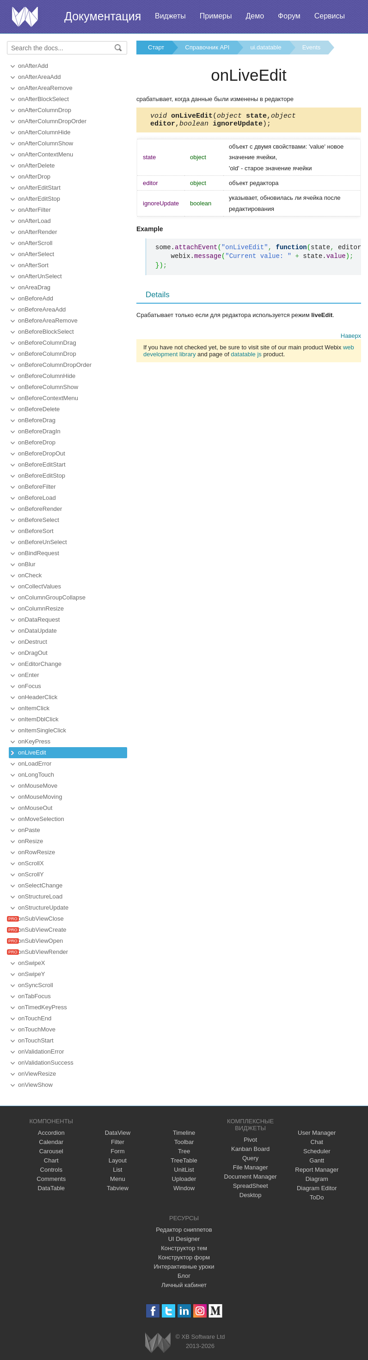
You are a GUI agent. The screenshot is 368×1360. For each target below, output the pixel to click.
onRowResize (36, 852)
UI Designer (184, 1238)
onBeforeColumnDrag (47, 342)
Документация (102, 16)
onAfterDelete (36, 165)
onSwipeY (31, 974)
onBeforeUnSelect (42, 542)
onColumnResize (41, 608)
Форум (289, 16)
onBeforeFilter (37, 486)
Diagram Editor (317, 1188)
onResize (30, 841)
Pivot (250, 1139)
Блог (184, 1275)
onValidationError (41, 1051)
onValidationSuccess (46, 1062)
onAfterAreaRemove (45, 87)
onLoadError (34, 763)
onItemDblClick (38, 719)
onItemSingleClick (42, 730)
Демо (254, 16)
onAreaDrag (34, 287)
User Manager (317, 1132)
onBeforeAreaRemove (48, 320)
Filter (117, 1141)
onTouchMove (36, 1029)
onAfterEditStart (39, 187)
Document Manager (250, 1176)
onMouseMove (37, 785)
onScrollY (31, 874)
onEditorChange (39, 663)
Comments (51, 1178)
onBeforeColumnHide (46, 375)
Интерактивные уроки (183, 1266)
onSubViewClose (41, 918)
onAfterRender (37, 231)
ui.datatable (265, 47)
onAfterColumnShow (45, 143)
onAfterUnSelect (40, 276)
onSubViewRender (43, 951)
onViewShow (35, 1084)
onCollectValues (39, 586)
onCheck (30, 575)
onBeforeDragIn (39, 431)
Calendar (51, 1141)
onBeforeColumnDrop (47, 353)
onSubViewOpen (40, 940)
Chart (51, 1160)
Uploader (184, 1178)
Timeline (184, 1132)
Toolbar (184, 1141)
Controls (51, 1169)
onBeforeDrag (36, 420)
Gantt (316, 1160)
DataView (117, 1132)
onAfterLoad (34, 220)
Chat (317, 1141)
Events (311, 47)
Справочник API (207, 47)
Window (184, 1188)
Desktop (250, 1195)
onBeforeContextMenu (48, 398)
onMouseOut (35, 807)
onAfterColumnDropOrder (52, 121)
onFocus (29, 686)
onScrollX (31, 863)
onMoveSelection (41, 818)
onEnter (28, 674)
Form (117, 1151)
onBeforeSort (36, 530)
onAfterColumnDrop (44, 110)
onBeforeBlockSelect (46, 331)
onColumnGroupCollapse (52, 597)
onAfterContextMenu (45, 154)
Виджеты (170, 16)
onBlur (27, 564)
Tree (184, 1151)
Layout (118, 1160)
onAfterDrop (34, 176)
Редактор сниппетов (184, 1229)
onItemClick (33, 708)
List (117, 1169)
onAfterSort (33, 265)
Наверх (351, 338)
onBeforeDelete (39, 409)
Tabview (118, 1188)
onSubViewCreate (42, 929)
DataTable (51, 1188)
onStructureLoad (40, 896)
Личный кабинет (184, 1285)
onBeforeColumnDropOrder (55, 364)
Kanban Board (250, 1148)
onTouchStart (36, 1040)
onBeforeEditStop (41, 475)
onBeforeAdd (35, 298)
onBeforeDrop (36, 442)
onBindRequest (38, 553)
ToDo (317, 1197)
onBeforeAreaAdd (42, 309)
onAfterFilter (34, 209)
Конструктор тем (184, 1248)
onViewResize (37, 1073)
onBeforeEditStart (42, 464)
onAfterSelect (36, 254)
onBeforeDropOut (41, 453)
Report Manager (316, 1169)
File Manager (250, 1167)
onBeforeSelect (38, 519)
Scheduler (317, 1151)
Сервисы (329, 16)
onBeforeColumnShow (48, 386)
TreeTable (184, 1160)
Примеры (216, 16)
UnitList (184, 1169)
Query (250, 1158)
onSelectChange (40, 885)
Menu (117, 1178)
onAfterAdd (33, 65)
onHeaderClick (37, 697)
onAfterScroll (35, 243)
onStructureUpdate (43, 907)
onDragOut (33, 652)
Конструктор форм (184, 1257)
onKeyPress (34, 741)
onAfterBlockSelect (43, 99)
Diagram (317, 1178)
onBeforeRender (40, 508)
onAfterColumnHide (44, 132)
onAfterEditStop (39, 198)
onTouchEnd (34, 1018)
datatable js (246, 356)
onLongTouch (36, 774)
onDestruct (32, 641)
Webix (158, 1342)
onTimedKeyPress (42, 1007)
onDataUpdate (37, 630)
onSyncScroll (35, 985)
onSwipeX (31, 962)
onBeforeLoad (37, 497)
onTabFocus (34, 996)
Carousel (51, 1151)
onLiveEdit (32, 752)
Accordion (51, 1132)
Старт (156, 47)
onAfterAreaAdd (39, 76)
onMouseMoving (40, 796)
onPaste (29, 830)
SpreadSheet (250, 1185)
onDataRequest (39, 619)
